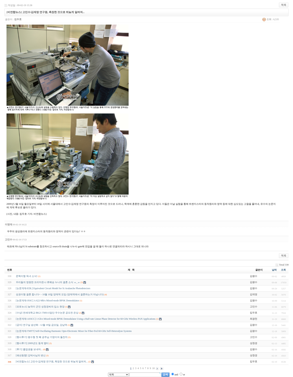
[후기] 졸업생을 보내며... (29, 349)
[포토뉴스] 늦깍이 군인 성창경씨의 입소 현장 (40, 306)
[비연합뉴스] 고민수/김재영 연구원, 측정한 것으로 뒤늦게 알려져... (52, 361)
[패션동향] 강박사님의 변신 (31, 355)
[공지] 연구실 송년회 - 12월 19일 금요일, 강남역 (41, 325)
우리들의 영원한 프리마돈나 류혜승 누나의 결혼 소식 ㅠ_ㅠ (48, 282)
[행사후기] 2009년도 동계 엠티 (32, 343)
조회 (283, 269)
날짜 (274, 269)
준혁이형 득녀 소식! (26, 276)
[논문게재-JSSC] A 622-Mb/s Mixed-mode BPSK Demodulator (47, 300)
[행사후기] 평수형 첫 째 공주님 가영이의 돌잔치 (42, 337)
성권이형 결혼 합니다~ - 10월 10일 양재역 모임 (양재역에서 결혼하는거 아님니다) (60, 294)
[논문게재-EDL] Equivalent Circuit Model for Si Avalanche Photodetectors (53, 288)
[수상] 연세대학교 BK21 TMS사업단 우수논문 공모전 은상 (47, 312)
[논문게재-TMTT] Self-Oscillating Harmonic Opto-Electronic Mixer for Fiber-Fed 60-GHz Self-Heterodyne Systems (74, 331)
